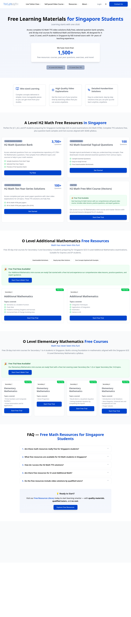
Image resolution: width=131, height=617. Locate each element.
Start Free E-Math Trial (20, 373)
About (85, 4)
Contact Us (118, 4)
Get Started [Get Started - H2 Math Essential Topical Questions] (98, 170)
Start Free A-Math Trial (20, 280)
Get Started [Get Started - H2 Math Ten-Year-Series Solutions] (32, 211)
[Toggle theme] (106, 4)
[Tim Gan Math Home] (10, 4)
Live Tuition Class (33, 4)
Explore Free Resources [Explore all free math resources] (65, 508)
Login (99, 4)
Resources (73, 4)
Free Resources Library (44, 498)
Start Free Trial (98, 217)
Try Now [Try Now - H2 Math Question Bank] (33, 173)
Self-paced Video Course (55, 4)
